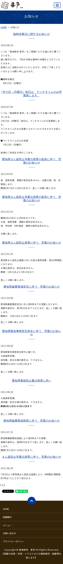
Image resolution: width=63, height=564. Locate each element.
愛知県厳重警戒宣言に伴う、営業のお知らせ (31, 286)
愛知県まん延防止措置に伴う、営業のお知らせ (31, 242)
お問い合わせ (9, 533)
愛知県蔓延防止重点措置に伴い (31, 380)
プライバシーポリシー (14, 541)
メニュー (7, 525)
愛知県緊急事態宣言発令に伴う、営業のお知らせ (31, 333)
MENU (57, 6)
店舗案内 (7, 517)
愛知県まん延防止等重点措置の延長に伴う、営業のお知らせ (31, 161)
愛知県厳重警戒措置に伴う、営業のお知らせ (31, 420)
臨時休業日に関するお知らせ (31, 34)
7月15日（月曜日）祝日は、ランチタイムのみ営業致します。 (31, 93)
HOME (4, 27)
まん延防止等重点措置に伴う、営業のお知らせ (31, 456)
